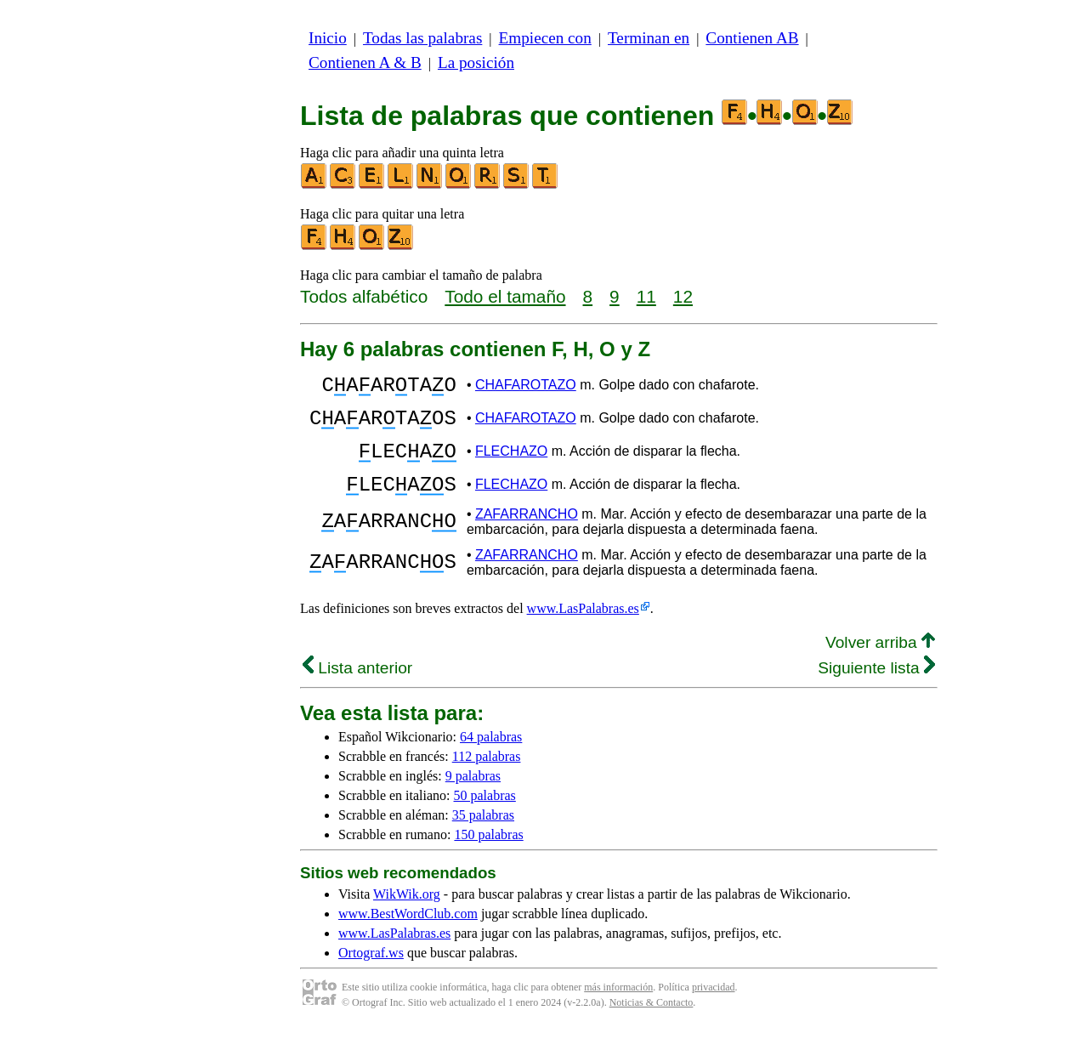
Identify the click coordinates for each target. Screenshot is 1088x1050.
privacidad (713, 1007)
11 (646, 296)
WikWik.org (406, 914)
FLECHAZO (511, 464)
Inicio (328, 38)
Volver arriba (880, 663)
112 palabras (486, 776)
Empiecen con (545, 38)
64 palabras (491, 757)
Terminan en (648, 38)
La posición (476, 62)
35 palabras (483, 835)
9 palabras (473, 796)
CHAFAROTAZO (525, 387)
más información (618, 1007)
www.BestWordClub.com (408, 934)
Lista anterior (357, 688)
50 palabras (485, 816)
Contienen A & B (365, 62)
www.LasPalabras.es (583, 628)
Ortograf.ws (371, 973)
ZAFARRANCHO (526, 534)
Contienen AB (752, 38)
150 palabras (488, 855)
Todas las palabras (422, 38)
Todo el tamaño (505, 296)
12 (683, 296)
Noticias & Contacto (651, 1023)
